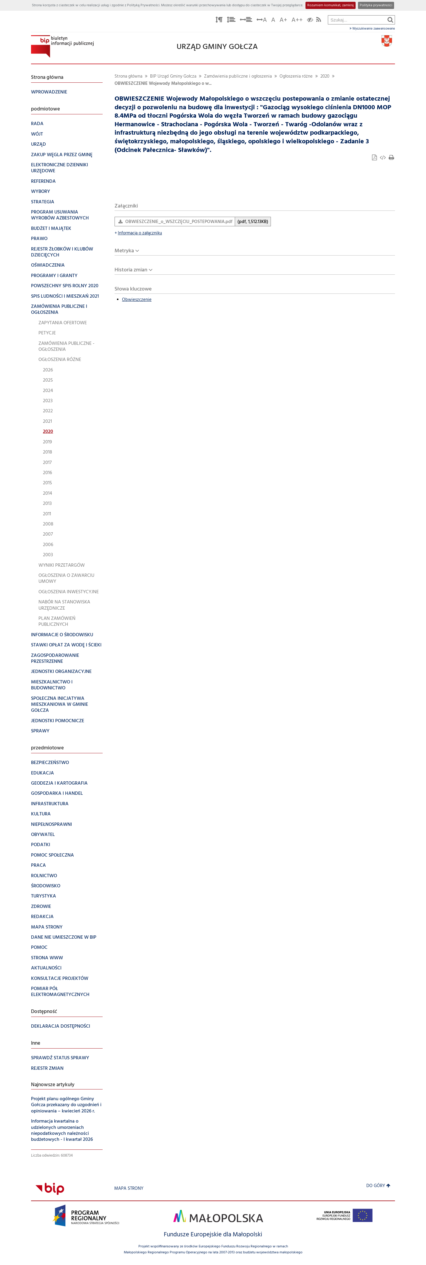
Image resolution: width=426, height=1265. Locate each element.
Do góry (378, 1186)
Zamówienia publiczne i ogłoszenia (238, 76)
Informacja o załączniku (138, 233)
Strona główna (128, 76)
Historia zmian (131, 270)
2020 (324, 76)
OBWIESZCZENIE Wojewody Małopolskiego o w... (163, 83)
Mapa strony (128, 1188)
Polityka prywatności (376, 5)
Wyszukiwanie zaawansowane (372, 28)
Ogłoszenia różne (296, 76)
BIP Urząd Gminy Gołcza (173, 76)
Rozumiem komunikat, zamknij (330, 5)
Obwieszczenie (137, 299)
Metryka (124, 251)
